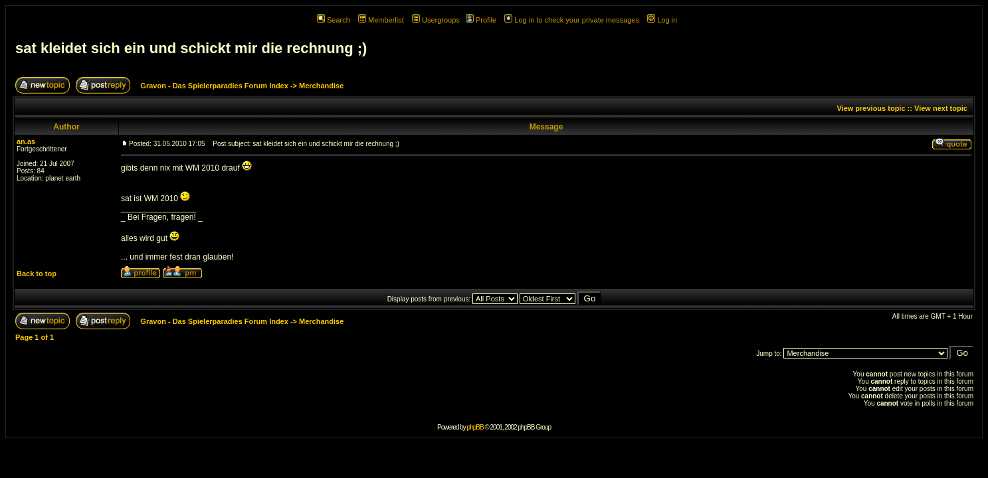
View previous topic (871, 108)
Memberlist (381, 20)
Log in (662, 20)
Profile (481, 20)
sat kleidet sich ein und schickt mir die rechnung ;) (191, 48)
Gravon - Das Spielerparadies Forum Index (214, 86)
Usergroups (436, 20)
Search (333, 20)
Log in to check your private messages (571, 20)
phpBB (475, 427)
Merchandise (321, 86)
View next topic (940, 108)
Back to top (36, 274)
